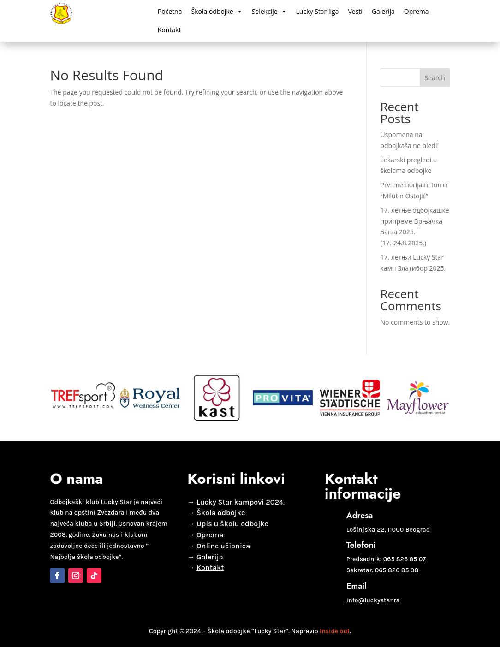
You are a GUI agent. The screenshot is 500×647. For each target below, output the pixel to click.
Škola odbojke (216, 11)
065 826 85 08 (396, 570)
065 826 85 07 (404, 559)
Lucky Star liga (317, 11)
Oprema (416, 11)
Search (434, 77)
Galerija (383, 11)
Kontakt (169, 29)
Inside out (335, 631)
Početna (170, 11)
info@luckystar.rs (372, 600)
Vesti (355, 11)
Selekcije (269, 11)
